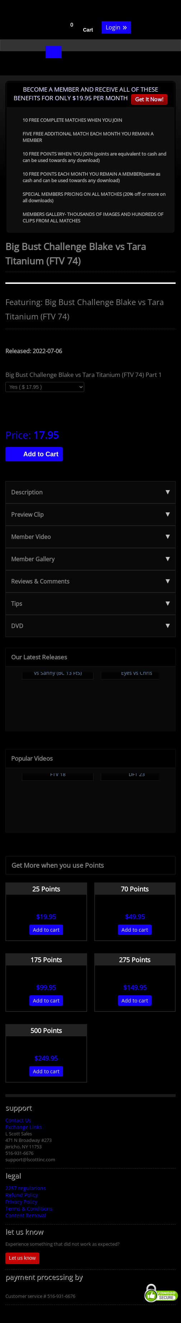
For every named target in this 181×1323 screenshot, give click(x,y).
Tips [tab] (90, 604)
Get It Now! (149, 99)
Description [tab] (90, 492)
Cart (88, 30)
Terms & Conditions (29, 1208)
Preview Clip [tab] (90, 514)
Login (116, 26)
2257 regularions (25, 1188)
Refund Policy (21, 1194)
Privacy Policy (21, 1201)
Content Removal (25, 1215)
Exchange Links (23, 1127)
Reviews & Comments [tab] (90, 581)
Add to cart (46, 929)
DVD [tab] (90, 626)
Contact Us (18, 1120)
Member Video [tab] (90, 537)
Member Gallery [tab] (90, 559)
